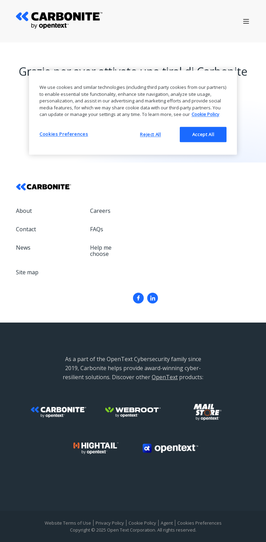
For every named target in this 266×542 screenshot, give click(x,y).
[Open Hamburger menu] (246, 21)
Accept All (203, 134)
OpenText (165, 377)
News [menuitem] (23, 247)
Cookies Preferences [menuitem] (199, 523)
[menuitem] (138, 298)
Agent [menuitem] (167, 523)
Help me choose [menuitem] (101, 251)
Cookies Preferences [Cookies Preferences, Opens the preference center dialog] (63, 134)
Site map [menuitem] (27, 272)
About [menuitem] (24, 211)
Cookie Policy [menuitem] (142, 523)
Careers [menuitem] (100, 211)
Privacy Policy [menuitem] (110, 523)
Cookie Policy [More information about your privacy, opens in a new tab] (205, 114)
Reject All (150, 134)
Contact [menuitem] (26, 229)
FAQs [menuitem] (96, 229)
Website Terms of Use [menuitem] (68, 523)
